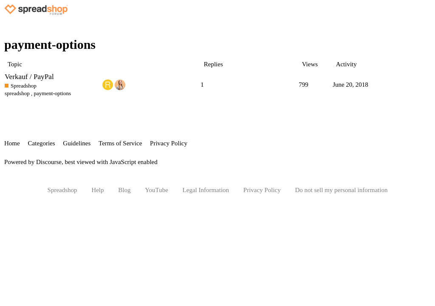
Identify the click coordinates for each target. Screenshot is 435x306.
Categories (41, 143)
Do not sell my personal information (341, 190)
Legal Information (206, 190)
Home (12, 143)
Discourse (49, 162)
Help (97, 190)
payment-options (52, 93)
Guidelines (76, 143)
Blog (124, 190)
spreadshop (17, 93)
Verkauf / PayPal (29, 77)
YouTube (156, 190)
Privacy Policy (168, 143)
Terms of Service (120, 143)
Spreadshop (62, 190)
